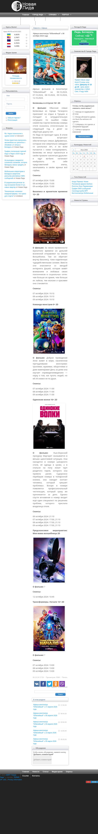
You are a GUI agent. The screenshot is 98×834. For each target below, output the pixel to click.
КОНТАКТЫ (41, 23)
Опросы (69, 772)
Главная (25, 15)
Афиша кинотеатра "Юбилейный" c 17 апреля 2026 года (45, 707)
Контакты (36, 776)
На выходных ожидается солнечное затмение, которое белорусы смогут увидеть (16, 162)
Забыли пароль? (14, 118)
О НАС (39, 19)
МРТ (86, 191)
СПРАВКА (53, 15)
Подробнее (84, 44)
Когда (74, 182)
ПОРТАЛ (65, 15)
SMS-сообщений (84, 189)
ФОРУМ (65, 19)
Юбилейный (62, 687)
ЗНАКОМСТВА (53, 19)
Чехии (86, 182)
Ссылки (25, 776)
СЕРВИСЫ (27, 19)
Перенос (80, 182)
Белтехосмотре (77, 193)
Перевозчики (88, 186)
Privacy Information (15, 780)
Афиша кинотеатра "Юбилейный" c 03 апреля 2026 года (45, 724)
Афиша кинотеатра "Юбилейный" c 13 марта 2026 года (44, 732)
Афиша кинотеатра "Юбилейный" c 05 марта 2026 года (44, 741)
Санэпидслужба (78, 191)
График (74, 189)
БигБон (89, 184)
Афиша (54, 687)
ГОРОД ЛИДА (38, 15)
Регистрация (12, 120)
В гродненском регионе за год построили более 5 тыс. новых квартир (15, 185)
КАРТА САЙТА (28, 23)
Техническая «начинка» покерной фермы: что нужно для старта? (15, 193)
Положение (76, 184)
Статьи (45, 772)
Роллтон (75, 186)
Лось (80, 186)
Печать (64, 677)
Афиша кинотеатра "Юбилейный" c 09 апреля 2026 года (45, 715)
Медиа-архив (57, 772)
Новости (35, 772)
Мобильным (88, 193)
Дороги (83, 184)
